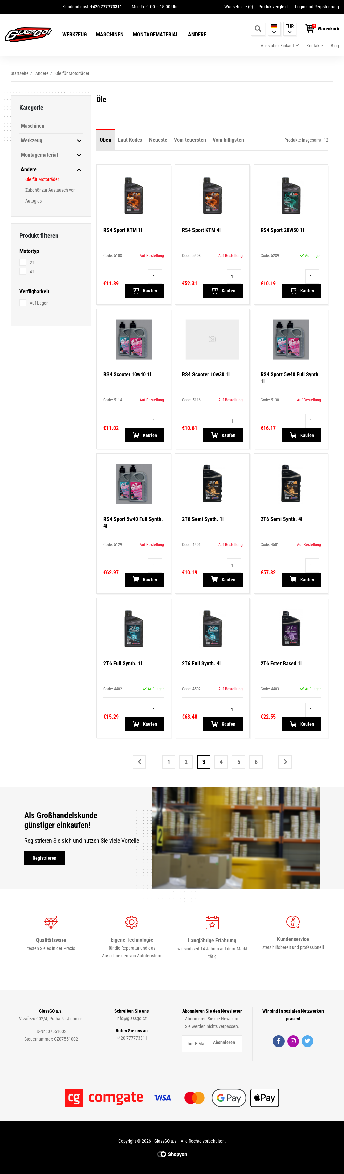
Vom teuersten (190, 140)
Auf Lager (39, 303)
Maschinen (110, 34)
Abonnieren (224, 1042)
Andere (197, 34)
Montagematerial (156, 34)
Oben (105, 140)
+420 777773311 (131, 1038)
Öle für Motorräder (72, 73)
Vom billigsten (228, 140)
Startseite (20, 73)
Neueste (158, 140)
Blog (335, 45)
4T (32, 271)
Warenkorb (328, 28)
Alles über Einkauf (277, 45)
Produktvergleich (274, 6)
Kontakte (314, 45)
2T (32, 262)
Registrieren (44, 858)
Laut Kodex (130, 140)
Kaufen (144, 291)
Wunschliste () (238, 6)
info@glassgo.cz (131, 1018)
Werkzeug (74, 34)
